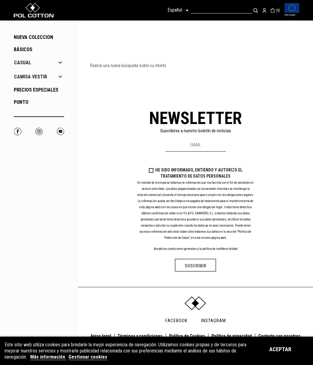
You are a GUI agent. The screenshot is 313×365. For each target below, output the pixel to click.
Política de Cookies (187, 335)
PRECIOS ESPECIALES (36, 90)
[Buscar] (221, 10)
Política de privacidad (232, 335)
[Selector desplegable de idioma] (179, 10)
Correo (60, 131)
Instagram (39, 131)
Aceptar (280, 349)
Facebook (17, 131)
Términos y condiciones (140, 335)
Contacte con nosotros (279, 335)
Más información (48, 357)
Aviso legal (100, 335)
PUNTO (21, 102)
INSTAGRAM (213, 320)
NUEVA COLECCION (33, 37)
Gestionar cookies (87, 357)
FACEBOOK (176, 320)
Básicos (23, 49)
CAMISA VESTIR (30, 77)
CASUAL (22, 63)
